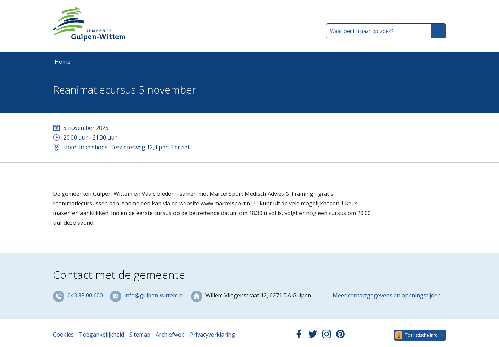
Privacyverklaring (212, 334)
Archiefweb (170, 334)
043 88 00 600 (85, 295)
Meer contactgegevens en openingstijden (387, 295)
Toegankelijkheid (101, 334)
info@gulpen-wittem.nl (154, 295)
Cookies (63, 334)
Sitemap (139, 334)
